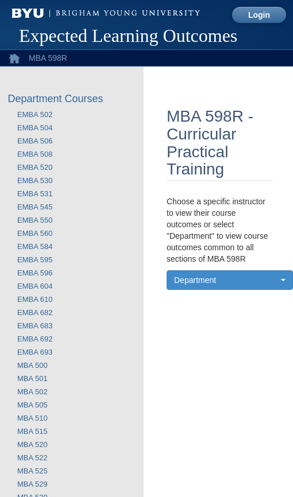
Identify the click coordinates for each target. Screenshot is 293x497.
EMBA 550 (34, 220)
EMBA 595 (34, 259)
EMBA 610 (34, 299)
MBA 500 (32, 365)
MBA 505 (32, 405)
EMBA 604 (34, 286)
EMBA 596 (34, 273)
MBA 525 (32, 471)
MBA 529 (32, 484)
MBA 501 (32, 378)
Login (259, 15)
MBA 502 (32, 391)
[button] (230, 280)
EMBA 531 (34, 193)
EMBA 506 (34, 141)
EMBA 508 (34, 154)
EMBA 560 (34, 233)
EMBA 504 (34, 127)
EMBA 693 (34, 352)
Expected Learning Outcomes (128, 35)
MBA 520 (32, 444)
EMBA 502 (34, 114)
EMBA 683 (34, 325)
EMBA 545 (34, 207)
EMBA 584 (34, 246)
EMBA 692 (34, 339)
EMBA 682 (34, 312)
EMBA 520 (34, 167)
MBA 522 (32, 457)
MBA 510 (32, 418)
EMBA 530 (34, 180)
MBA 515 (32, 431)
